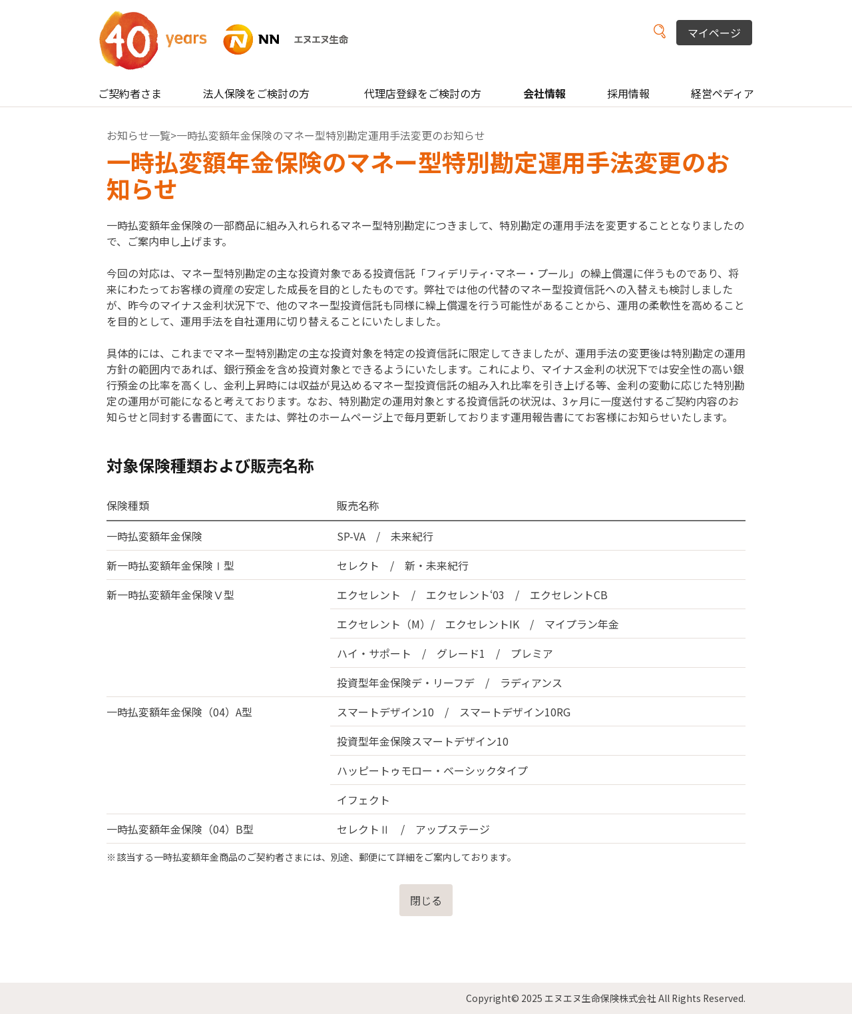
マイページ (714, 33)
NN (232, 39)
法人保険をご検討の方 (256, 93)
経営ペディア (722, 93)
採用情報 (628, 93)
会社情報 (544, 93)
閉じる (426, 900)
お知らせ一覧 (138, 135)
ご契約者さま (130, 93)
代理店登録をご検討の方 (422, 93)
